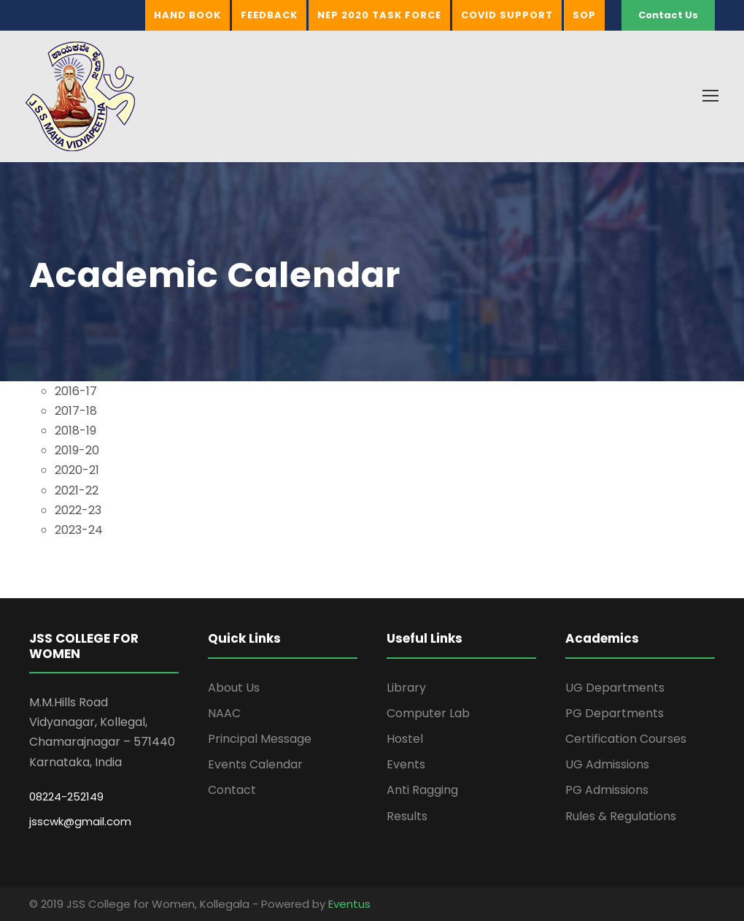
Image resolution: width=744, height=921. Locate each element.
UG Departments (614, 687)
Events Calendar (255, 764)
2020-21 (77, 470)
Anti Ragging (422, 789)
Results (407, 816)
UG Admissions (607, 764)
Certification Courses (625, 738)
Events (406, 764)
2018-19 (75, 430)
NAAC (224, 713)
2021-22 (76, 490)
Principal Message (259, 738)
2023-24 (79, 529)
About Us (234, 687)
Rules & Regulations (620, 816)
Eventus (349, 904)
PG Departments (614, 713)
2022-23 (78, 510)
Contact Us (668, 15)
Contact (232, 789)
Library (406, 687)
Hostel (405, 738)
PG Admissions (606, 789)
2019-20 (77, 450)
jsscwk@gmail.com (80, 821)
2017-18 (76, 410)
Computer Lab (428, 713)
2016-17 (76, 391)
